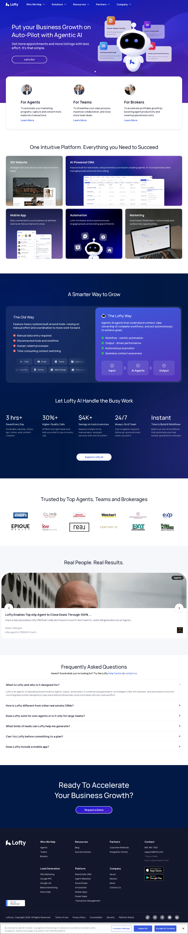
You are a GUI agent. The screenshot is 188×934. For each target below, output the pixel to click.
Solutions (57, 4)
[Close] (183, 928)
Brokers (44, 867)
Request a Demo (94, 821)
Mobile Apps (81, 903)
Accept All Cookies (165, 928)
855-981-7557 (151, 859)
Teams (43, 863)
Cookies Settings (121, 928)
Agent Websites (83, 890)
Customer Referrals (119, 859)
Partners (101, 4)
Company (122, 4)
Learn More (27, 120)
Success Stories (83, 863)
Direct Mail (45, 903)
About (113, 885)
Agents (43, 859)
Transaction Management (87, 912)
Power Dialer (81, 907)
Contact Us (115, 899)
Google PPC (46, 890)
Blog (77, 859)
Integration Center (119, 863)
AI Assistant (81, 899)
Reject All (143, 928)
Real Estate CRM (83, 885)
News (112, 894)
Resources (79, 4)
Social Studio (81, 894)
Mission (113, 890)
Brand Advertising (48, 899)
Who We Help (34, 4)
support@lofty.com (154, 863)
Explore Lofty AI (94, 457)
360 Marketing (47, 885)
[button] (92, 71)
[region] (94, 929)
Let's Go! (29, 59)
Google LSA (45, 894)
